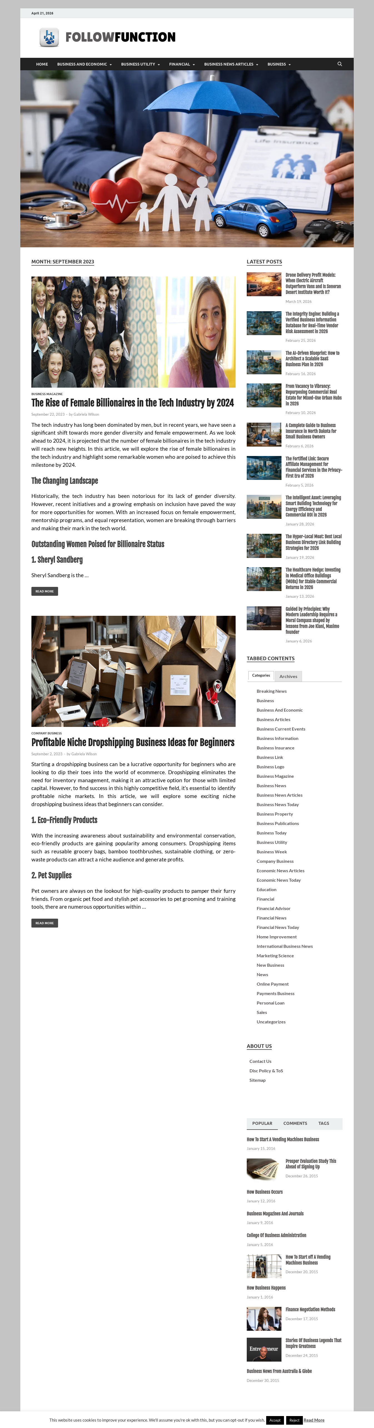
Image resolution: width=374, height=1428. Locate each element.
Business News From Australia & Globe (279, 1371)
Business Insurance (276, 747)
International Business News (285, 946)
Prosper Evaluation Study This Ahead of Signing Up (311, 1164)
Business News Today (278, 804)
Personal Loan (271, 1002)
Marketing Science (275, 955)
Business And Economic (82, 64)
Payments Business (276, 993)
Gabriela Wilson (86, 414)
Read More (42, 590)
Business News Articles (228, 64)
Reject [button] (295, 1420)
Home (42, 64)
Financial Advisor (274, 908)
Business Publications (278, 823)
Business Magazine (47, 394)
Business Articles (273, 719)
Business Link (270, 757)
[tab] (261, 675)
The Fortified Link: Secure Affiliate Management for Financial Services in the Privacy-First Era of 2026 (314, 467)
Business (277, 64)
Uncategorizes (271, 1021)
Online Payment (273, 983)
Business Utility (138, 64)
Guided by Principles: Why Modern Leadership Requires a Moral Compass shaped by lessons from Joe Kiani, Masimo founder (312, 620)
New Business (270, 965)
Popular (262, 1123)
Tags (323, 1123)
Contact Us (260, 1061)
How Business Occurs (265, 1192)
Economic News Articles (281, 870)
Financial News (271, 917)
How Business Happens (266, 1288)
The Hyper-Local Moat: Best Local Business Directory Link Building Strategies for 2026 (314, 542)
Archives (288, 676)
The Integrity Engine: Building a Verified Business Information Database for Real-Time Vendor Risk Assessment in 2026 (312, 322)
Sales (262, 1012)
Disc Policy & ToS (266, 1070)
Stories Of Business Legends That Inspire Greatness (313, 1343)
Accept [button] (275, 1420)
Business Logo (270, 766)
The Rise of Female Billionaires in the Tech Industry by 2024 (132, 403)
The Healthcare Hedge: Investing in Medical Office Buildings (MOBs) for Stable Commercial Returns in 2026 (313, 578)
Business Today (272, 832)
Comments (295, 1123)
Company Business (46, 733)
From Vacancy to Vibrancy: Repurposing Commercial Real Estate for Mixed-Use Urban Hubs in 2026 (313, 394)
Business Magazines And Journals (275, 1214)
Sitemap (258, 1080)
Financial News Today (278, 927)
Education (266, 889)
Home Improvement (277, 936)
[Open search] (340, 64)
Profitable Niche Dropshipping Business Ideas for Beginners (132, 742)
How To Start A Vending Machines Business (283, 1139)
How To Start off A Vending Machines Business (308, 1260)
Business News (271, 785)
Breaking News (272, 691)
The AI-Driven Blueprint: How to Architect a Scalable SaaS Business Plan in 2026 (313, 359)
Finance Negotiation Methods (310, 1309)
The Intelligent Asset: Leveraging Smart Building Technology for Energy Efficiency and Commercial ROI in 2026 (313, 506)
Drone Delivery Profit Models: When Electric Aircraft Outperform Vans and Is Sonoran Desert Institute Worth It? (313, 283)
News (262, 974)
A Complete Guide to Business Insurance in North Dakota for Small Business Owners (311, 431)
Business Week (272, 851)
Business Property (275, 813)
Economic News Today (279, 880)
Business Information (277, 738)
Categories (261, 675)
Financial (179, 64)
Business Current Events (281, 728)
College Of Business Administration (276, 1235)
